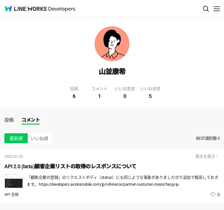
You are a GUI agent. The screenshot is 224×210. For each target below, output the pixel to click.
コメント (31, 120)
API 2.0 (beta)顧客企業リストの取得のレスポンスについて (70, 166)
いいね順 (39, 138)
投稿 (8, 120)
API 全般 (11, 194)
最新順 (16, 138)
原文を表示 (205, 156)
